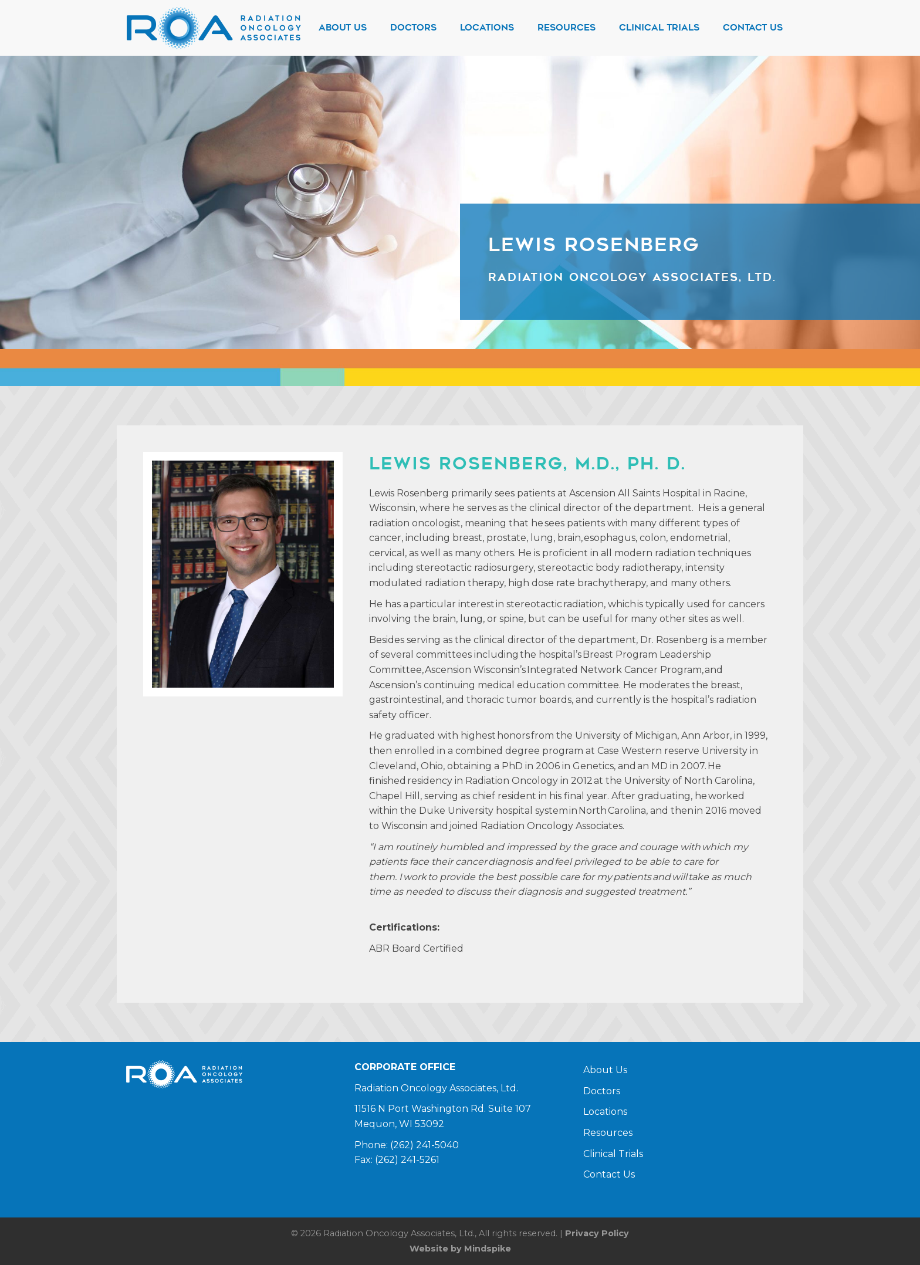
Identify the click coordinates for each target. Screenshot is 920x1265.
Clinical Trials (613, 1153)
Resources (607, 1132)
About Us (605, 1069)
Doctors (601, 1091)
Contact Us (609, 1174)
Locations (605, 1111)
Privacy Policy (597, 1233)
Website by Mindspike (460, 1248)
